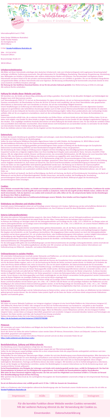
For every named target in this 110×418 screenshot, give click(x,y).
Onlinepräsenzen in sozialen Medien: (17, 253)
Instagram (93, 395)
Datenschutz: (7, 134)
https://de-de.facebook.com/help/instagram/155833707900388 (24, 318)
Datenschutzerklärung (67, 413)
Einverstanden (42, 413)
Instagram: (5, 301)
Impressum (18, 395)
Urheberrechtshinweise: (11, 69)
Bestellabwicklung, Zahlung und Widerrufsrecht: (22, 344)
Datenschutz (66, 395)
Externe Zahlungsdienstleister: (14, 215)
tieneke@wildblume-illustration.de (19, 48)
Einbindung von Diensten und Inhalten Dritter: (21, 203)
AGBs (42, 395)
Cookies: (4, 186)
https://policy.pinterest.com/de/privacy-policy (17, 338)
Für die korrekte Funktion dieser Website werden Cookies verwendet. (57, 403)
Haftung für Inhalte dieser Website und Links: (21, 93)
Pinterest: (5, 325)
